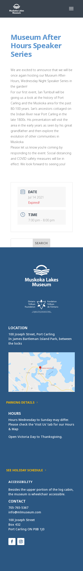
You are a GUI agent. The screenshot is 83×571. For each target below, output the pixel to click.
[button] (71, 11)
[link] (16, 8)
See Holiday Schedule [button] (24, 470)
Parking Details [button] (20, 402)
